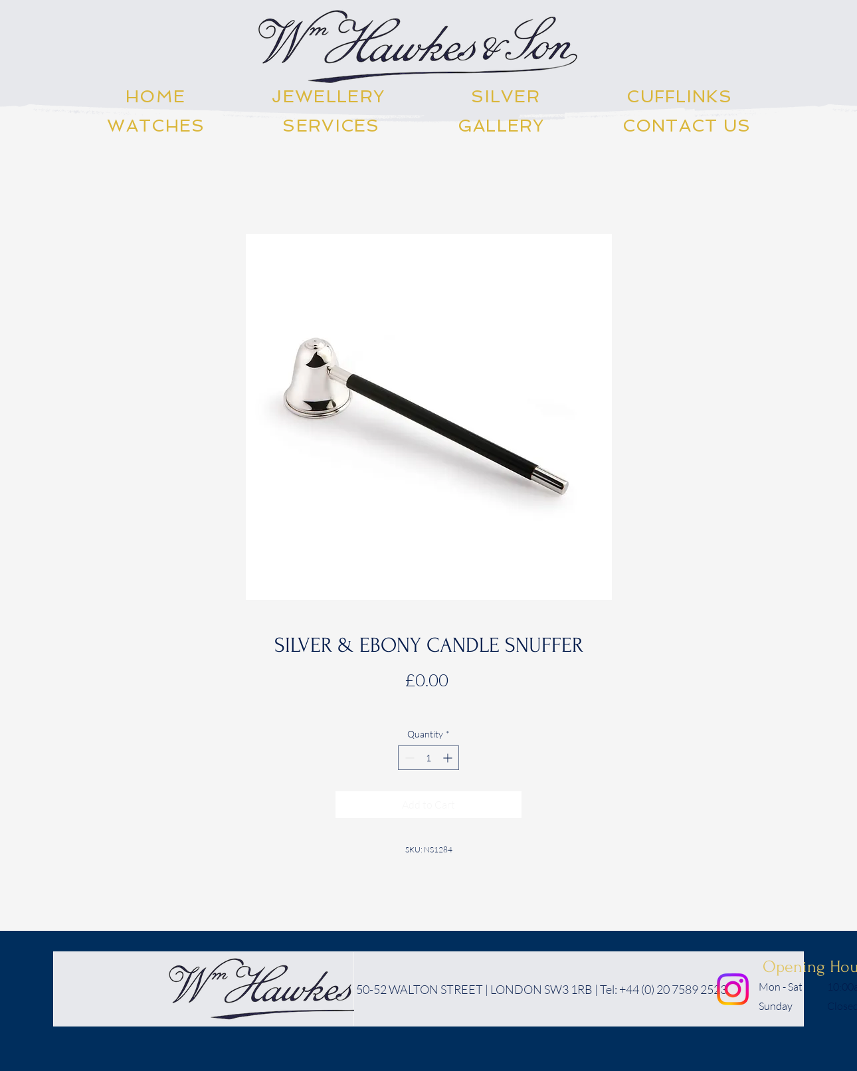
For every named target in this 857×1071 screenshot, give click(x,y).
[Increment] (448, 757)
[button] (328, 96)
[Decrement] (408, 757)
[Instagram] (733, 989)
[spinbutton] (428, 757)
